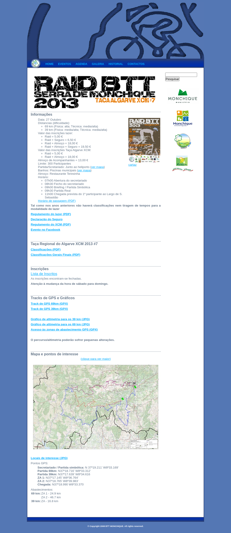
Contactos (136, 64)
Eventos (64, 64)
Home (49, 64)
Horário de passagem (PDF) (57, 200)
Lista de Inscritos (44, 274)
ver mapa (97, 167)
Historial (115, 64)
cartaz (144, 163)
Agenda (81, 64)
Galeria (98, 64)
